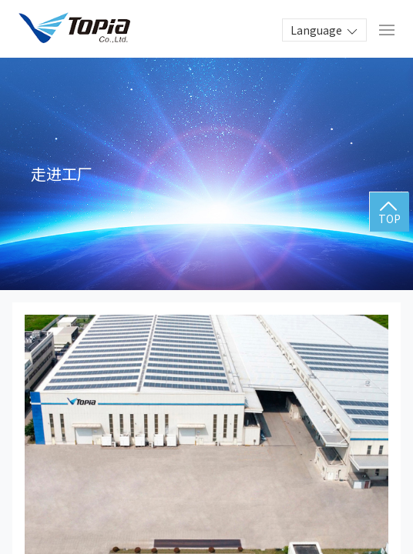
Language (325, 30)
